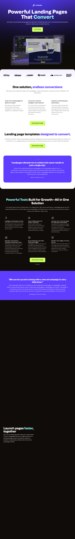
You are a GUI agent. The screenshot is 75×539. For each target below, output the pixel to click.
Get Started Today (37, 123)
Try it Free (37, 29)
